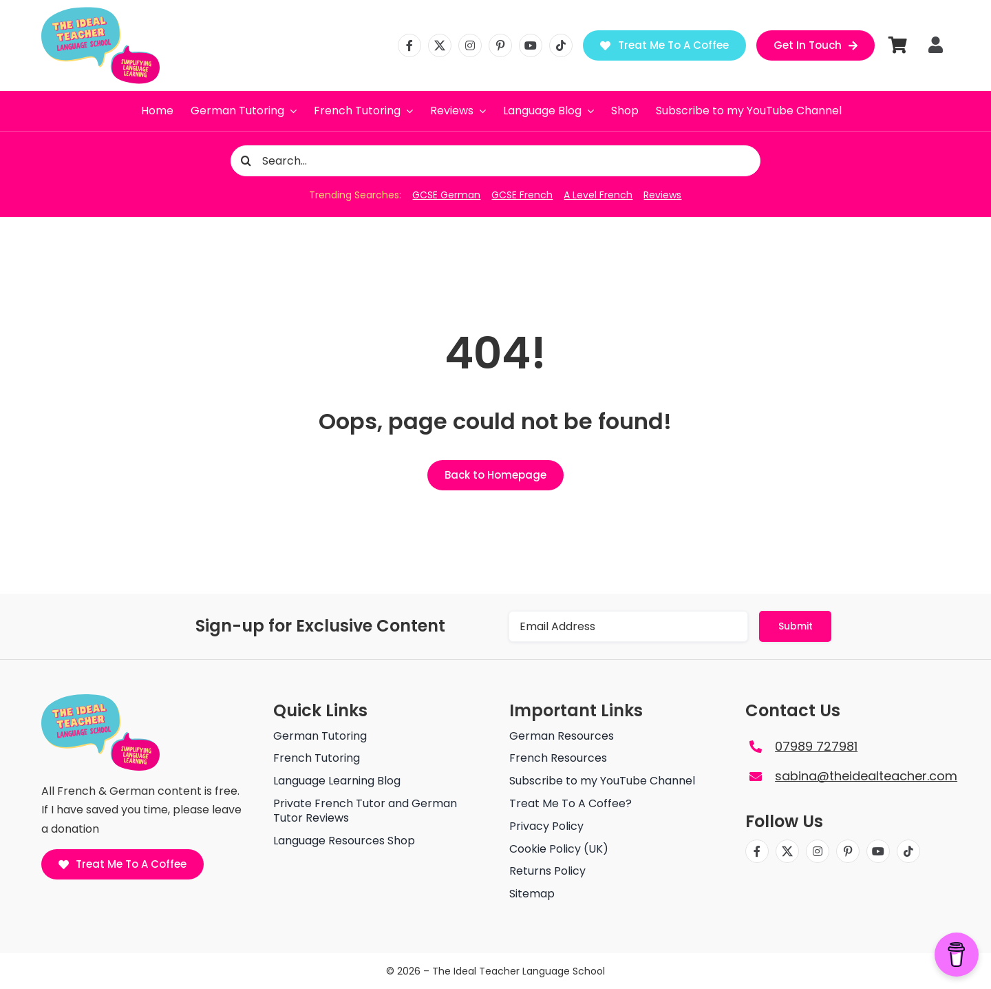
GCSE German (446, 195)
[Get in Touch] (815, 45)
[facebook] (409, 45)
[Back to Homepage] (495, 475)
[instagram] (470, 45)
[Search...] (496, 160)
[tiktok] (561, 45)
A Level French (598, 195)
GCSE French (522, 195)
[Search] (246, 160)
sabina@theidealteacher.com (866, 775)
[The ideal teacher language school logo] (100, 12)
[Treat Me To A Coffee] (664, 45)
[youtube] (530, 45)
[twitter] (439, 45)
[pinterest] (500, 45)
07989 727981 (816, 746)
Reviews (662, 195)
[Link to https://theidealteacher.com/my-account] (935, 45)
